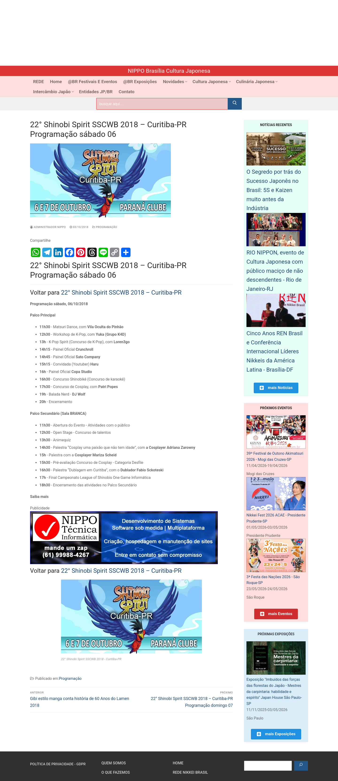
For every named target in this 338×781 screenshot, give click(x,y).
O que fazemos (115, 772)
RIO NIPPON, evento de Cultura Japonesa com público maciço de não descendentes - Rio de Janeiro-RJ (275, 270)
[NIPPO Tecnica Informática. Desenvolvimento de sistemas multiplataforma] (124, 563)
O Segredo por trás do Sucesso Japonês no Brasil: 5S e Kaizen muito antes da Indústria (273, 190)
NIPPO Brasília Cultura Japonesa (169, 71)
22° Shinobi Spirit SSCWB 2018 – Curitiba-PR (121, 292)
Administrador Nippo (48, 227)
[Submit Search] (235, 104)
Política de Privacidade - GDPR (58, 764)
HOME (178, 763)
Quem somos (113, 763)
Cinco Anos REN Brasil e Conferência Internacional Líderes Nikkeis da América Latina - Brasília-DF (274, 351)
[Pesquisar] (301, 766)
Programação (104, 227)
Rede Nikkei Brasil (190, 772)
